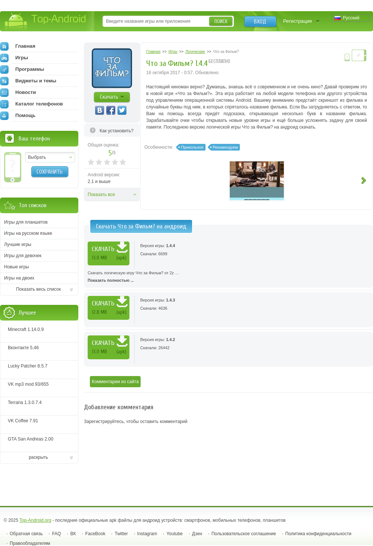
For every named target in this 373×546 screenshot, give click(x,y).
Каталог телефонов (31, 104)
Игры (14, 57)
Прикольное (192, 147)
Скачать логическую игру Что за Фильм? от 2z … (228, 277)
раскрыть (38, 457)
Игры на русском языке (28, 233)
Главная (17, 46)
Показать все (101, 194)
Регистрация (297, 21)
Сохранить (50, 171)
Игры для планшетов (26, 222)
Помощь (17, 115)
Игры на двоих (19, 278)
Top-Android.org (35, 520)
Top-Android (46, 22)
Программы (22, 69)
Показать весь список (38, 289)
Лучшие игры (17, 244)
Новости (18, 92)
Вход (260, 21)
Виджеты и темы (28, 80)
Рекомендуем (225, 147)
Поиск (221, 21)
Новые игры (16, 266)
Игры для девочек (22, 255)
